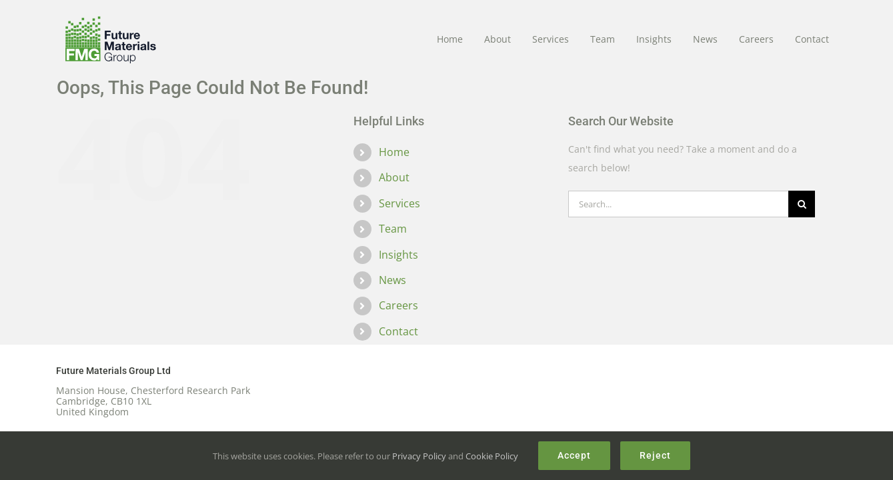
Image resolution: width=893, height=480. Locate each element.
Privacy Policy (419, 456)
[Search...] (678, 204)
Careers (398, 305)
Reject (655, 455)
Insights (398, 254)
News (392, 280)
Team (393, 228)
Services (399, 203)
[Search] (801, 204)
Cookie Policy (492, 456)
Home (394, 152)
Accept (574, 455)
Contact (398, 331)
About (394, 177)
